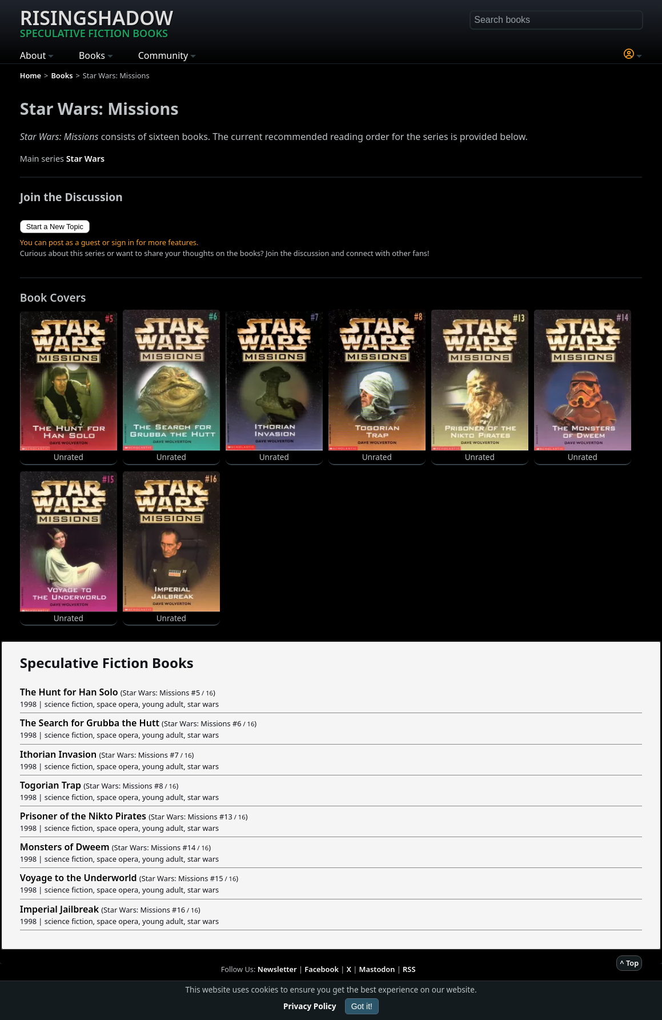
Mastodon (377, 969)
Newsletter (277, 969)
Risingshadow (96, 22)
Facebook (321, 969)
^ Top (629, 963)
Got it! (361, 1006)
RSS (409, 969)
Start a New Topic (54, 226)
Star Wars (85, 158)
